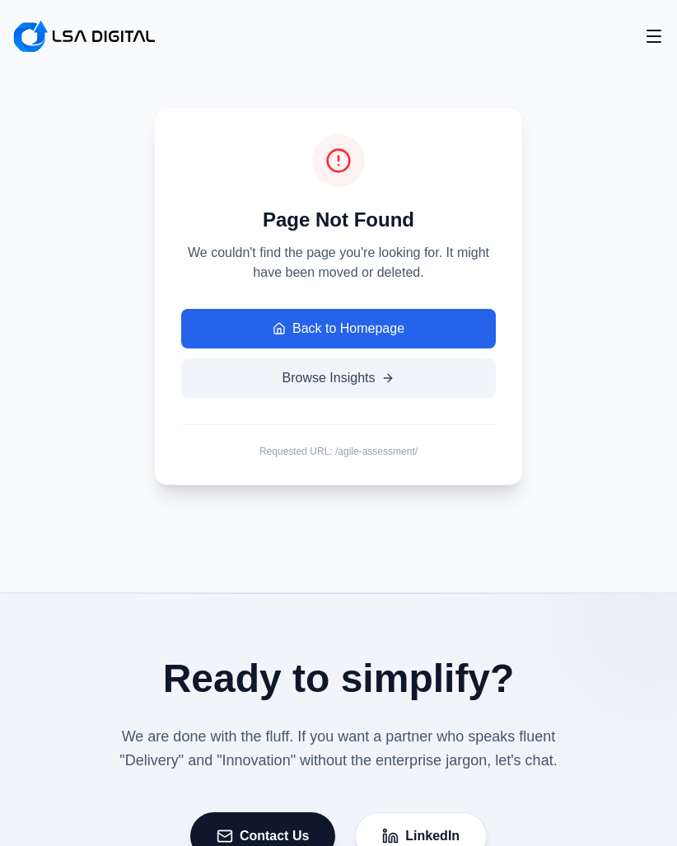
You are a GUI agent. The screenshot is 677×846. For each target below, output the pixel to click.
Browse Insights (338, 378)
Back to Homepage (338, 328)
